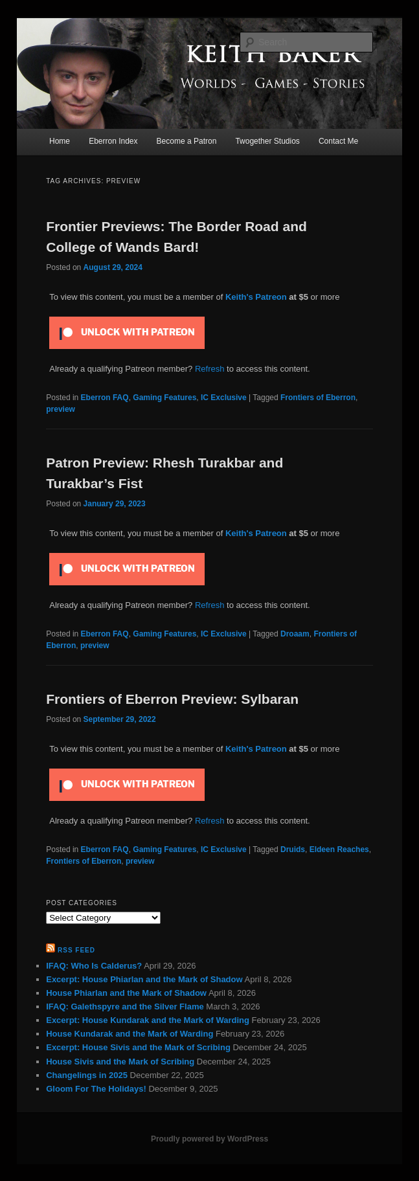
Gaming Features (164, 397)
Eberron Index (113, 141)
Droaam (295, 633)
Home (59, 141)
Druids (292, 849)
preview (60, 409)
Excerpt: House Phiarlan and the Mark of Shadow (144, 979)
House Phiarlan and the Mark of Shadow (126, 993)
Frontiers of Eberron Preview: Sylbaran (172, 699)
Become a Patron (187, 141)
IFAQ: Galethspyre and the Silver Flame (124, 1006)
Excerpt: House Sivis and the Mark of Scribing (138, 1047)
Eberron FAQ (105, 397)
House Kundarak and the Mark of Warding (129, 1034)
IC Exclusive (224, 397)
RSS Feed (76, 950)
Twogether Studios (267, 141)
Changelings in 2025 (87, 1075)
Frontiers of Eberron (318, 397)
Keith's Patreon (256, 297)
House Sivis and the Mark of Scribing (120, 1061)
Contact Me (338, 141)
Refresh (210, 369)
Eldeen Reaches (339, 849)
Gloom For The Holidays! (96, 1089)
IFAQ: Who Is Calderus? (94, 966)
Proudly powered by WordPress (209, 1138)
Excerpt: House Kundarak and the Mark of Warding (147, 1020)
